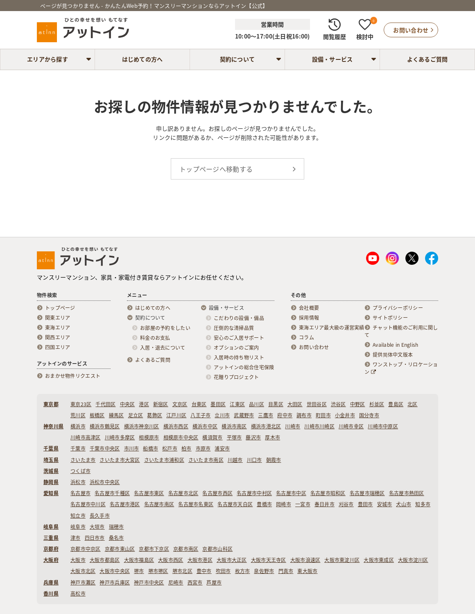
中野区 (357, 404)
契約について (237, 59)
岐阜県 (51, 526)
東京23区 (80, 404)
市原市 (203, 448)
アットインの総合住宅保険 (244, 367)
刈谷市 (346, 504)
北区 (412, 404)
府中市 (284, 415)
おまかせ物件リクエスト (72, 376)
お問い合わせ (314, 347)
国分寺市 (369, 415)
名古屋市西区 (217, 493)
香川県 (51, 593)
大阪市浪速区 (305, 560)
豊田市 (365, 504)
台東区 (199, 404)
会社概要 (309, 308)
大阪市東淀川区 (342, 560)
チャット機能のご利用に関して (401, 331)
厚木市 (272, 437)
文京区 (180, 404)
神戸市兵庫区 (115, 582)
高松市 (78, 593)
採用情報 (309, 317)
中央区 (127, 404)
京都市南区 (185, 549)
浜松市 (78, 482)
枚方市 (242, 571)
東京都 (51, 404)
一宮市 (302, 504)
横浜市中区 (204, 426)
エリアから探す (47, 59)
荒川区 (78, 415)
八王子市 (200, 415)
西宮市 (195, 582)
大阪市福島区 (139, 560)
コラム (306, 337)
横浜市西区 (175, 426)
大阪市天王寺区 (268, 560)
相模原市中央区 (181, 437)
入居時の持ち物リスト (239, 357)
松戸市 (169, 448)
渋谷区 (338, 404)
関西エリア (57, 337)
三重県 (51, 537)
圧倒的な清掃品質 (234, 328)
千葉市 (78, 448)
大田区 (295, 404)
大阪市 (78, 560)
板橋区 (97, 415)
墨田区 (218, 404)
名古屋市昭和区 (328, 493)
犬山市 (403, 504)
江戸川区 (176, 415)
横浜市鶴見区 (105, 426)
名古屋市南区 (159, 504)
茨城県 (51, 471)
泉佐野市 (264, 571)
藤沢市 (253, 437)
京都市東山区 (120, 549)
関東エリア (57, 317)
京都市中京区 (85, 549)
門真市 (286, 571)
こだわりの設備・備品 (239, 318)
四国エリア (57, 347)
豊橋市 (264, 504)
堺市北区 (182, 571)
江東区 (237, 404)
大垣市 (97, 526)
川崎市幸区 (351, 426)
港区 (144, 404)
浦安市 (222, 448)
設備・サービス (332, 59)
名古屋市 (80, 493)
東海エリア (57, 327)
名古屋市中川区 (88, 504)
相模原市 (149, 437)
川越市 (235, 460)
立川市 (222, 415)
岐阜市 (78, 526)
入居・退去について (162, 347)
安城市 (384, 504)
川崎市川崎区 (319, 426)
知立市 (78, 515)
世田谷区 (317, 404)
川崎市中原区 (383, 426)
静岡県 (51, 482)
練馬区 (116, 415)
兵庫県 (51, 582)
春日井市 (324, 504)
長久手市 (100, 515)
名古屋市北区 (183, 493)
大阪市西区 (170, 560)
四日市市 (95, 537)
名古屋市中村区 (254, 493)
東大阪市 (307, 571)
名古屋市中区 (291, 493)
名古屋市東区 (149, 493)
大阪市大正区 (232, 560)
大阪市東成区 (379, 560)
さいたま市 (82, 460)
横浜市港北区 (266, 426)
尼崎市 (175, 582)
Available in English (395, 344)
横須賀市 (212, 437)
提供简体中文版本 (393, 354)
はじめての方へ (142, 59)
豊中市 (204, 571)
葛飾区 (154, 415)
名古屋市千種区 (112, 493)
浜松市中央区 (105, 482)
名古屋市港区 (125, 504)
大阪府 (51, 560)
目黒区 (275, 404)
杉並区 (377, 404)
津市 (75, 537)
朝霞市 (273, 460)
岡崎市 (283, 504)
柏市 (186, 448)
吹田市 (223, 571)
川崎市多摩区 (120, 437)
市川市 (131, 448)
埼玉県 (51, 460)
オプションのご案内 (236, 347)
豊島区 (395, 404)
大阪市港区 (200, 560)
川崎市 (292, 426)
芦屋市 (214, 582)
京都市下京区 (154, 549)
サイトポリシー (390, 317)
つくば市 (80, 471)
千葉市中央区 (105, 448)
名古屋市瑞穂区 (367, 493)
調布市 (304, 415)
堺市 (139, 571)
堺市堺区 (158, 571)
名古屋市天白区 (235, 504)
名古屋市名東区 (195, 504)
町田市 (323, 415)
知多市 (422, 504)
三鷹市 (265, 415)
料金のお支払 (155, 337)
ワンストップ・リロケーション (401, 368)
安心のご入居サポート (239, 337)
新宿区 (160, 404)
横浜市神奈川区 (141, 426)
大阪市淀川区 (413, 560)
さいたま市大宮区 (120, 460)
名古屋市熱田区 (406, 493)
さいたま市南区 (206, 460)
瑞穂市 (116, 526)
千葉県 (51, 448)
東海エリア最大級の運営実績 (331, 327)
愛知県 (51, 493)
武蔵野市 (244, 415)
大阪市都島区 (105, 560)
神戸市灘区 (82, 582)
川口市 (254, 460)
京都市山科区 (217, 549)
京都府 (51, 549)
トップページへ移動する (216, 169)
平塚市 (234, 437)
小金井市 (345, 415)
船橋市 (150, 448)
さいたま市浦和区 (164, 460)
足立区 (135, 415)
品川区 (256, 404)
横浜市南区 (234, 426)
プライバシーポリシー (398, 308)
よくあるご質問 (427, 59)
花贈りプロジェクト (236, 377)
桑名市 (116, 537)
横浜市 (78, 426)
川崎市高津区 (85, 437)
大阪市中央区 (115, 571)
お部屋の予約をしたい (165, 328)
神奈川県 (53, 426)
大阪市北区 (82, 571)
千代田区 (105, 404)
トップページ (60, 308)
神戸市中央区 (149, 582)
